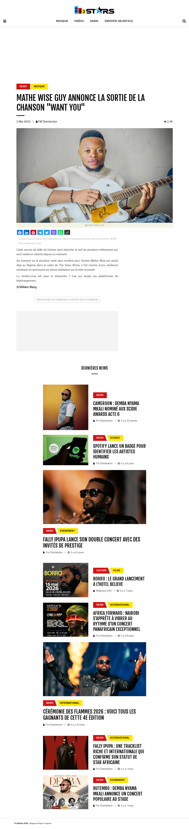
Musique (62, 21)
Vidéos (79, 21)
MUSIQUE (39, 86)
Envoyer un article (119, 21)
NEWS (23, 86)
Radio (94, 21)
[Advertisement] (94, 50)
